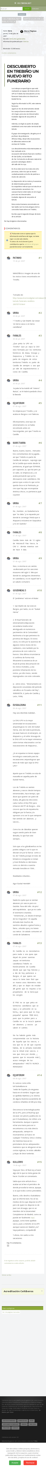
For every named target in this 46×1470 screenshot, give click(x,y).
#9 (40, 558)
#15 (39, 1162)
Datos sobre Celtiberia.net (10, 1424)
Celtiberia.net (23, 3)
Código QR (22, 14)
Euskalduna (19, 705)
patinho (17, 257)
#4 (40, 380)
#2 (40, 313)
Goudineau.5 (19, 590)
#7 (40, 503)
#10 (39, 590)
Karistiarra (19, 442)
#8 (40, 532)
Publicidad (6, 1428)
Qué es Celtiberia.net (9, 1420)
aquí (32, 1217)
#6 (40, 443)
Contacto (15, 1428)
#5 (40, 403)
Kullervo (18, 1162)
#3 (40, 335)
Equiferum (18, 403)
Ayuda (31, 1420)
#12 (39, 892)
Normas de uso (22, 1420)
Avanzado (35, 9)
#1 (40, 258)
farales (17, 335)
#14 (39, 1075)
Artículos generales (17, 39)
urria (16, 312)
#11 (39, 705)
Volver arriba (6, 1275)
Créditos (24, 1424)
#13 (39, 943)
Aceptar (15, 1463)
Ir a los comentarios (9, 53)
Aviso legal (33, 1424)
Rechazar (30, 1463)
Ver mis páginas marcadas (11, 1312)
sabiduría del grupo (31, 244)
